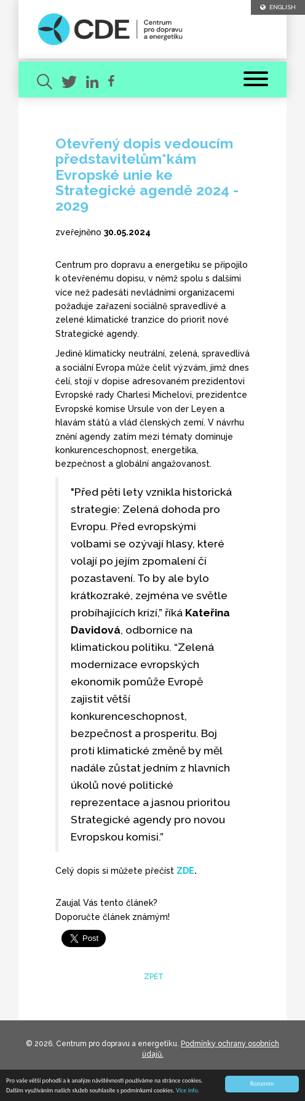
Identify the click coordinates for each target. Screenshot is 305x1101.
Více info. (187, 1091)
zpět (153, 976)
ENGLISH (278, 7)
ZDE (185, 871)
